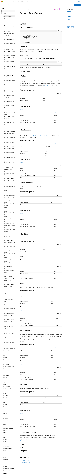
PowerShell (32, 9)
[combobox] (8, 11)
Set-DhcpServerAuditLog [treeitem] (9, 278)
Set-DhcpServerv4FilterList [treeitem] (9, 299)
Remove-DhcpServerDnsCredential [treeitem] (9, 177)
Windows (26, 9)
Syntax (69, 11)
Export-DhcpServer (26, 460)
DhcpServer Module (27, 17)
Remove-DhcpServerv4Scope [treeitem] (8, 236)
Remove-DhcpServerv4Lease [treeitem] (9, 200)
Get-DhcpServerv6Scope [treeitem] (9, 148)
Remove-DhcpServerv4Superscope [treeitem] (9, 239)
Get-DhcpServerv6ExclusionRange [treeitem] (9, 126)
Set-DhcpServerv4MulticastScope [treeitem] (9, 303)
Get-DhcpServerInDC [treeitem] (8, 29)
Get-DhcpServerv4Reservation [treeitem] (9, 94)
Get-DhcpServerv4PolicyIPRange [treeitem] (9, 91)
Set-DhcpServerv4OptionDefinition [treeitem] (9, 308)
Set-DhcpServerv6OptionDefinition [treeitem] (9, 334)
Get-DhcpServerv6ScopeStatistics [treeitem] (9, 152)
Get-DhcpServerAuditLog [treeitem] (9, 20)
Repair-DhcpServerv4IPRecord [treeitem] (8, 273)
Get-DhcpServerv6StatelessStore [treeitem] (9, 162)
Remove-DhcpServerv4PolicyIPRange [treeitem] (9, 228)
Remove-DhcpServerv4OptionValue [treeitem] (9, 222)
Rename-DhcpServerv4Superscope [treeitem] (9, 269)
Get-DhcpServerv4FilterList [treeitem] (9, 51)
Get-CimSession (46, 135)
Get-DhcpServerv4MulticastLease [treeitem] (9, 65)
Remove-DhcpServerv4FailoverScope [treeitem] (9, 194)
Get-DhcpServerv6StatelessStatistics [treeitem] (9, 157)
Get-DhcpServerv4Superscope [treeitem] (9, 108)
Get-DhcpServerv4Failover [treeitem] (9, 47)
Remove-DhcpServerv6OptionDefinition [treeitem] (9, 254)
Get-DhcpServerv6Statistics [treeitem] (9, 165)
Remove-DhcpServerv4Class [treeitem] (9, 182)
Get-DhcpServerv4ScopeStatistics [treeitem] (9, 101)
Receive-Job (47, 85)
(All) (21, 109)
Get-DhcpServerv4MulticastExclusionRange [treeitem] (9, 61)
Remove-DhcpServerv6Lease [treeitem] (9, 250)
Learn (21, 9)
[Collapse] (15, 8)
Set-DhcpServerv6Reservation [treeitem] (9, 342)
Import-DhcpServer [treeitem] (8, 169)
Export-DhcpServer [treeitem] (8, 18)
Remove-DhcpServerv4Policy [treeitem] (9, 225)
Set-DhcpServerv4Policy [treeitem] (9, 315)
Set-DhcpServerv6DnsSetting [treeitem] (9, 329)
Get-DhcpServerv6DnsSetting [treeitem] (9, 121)
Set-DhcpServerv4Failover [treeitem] (9, 297)
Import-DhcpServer (26, 462)
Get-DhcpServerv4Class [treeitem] (8, 35)
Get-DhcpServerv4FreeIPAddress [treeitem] (9, 54)
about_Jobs (49, 87)
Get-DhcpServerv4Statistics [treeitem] (9, 105)
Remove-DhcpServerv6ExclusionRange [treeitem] (9, 246)
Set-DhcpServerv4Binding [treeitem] (9, 288)
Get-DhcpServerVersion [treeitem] (8, 167)
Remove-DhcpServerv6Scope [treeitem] (8, 265)
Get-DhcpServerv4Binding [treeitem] (9, 33)
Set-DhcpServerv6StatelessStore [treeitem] (9, 347)
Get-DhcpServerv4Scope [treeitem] (9, 97)
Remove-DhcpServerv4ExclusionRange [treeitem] (9, 187)
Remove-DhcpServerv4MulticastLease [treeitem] (9, 208)
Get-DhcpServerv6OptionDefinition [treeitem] (9, 137)
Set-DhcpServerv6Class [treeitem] (8, 326)
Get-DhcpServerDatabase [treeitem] (9, 23)
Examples (69, 14)
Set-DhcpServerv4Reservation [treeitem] (9, 318)
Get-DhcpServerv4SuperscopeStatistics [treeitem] (9, 113)
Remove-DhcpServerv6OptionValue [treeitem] (9, 258)
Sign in (79, 1)
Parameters (70, 16)
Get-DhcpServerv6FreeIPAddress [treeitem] (9, 130)
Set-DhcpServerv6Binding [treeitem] (9, 324)
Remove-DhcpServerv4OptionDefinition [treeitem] (9, 218)
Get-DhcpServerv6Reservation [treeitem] (9, 145)
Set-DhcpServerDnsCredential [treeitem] (9, 283)
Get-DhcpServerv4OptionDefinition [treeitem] (9, 81)
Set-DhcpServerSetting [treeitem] (8, 286)
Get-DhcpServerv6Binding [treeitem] (9, 116)
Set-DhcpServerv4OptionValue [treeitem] (9, 312)
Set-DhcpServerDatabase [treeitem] (9, 280)
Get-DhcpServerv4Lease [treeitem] (9, 57)
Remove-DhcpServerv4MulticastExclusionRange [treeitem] (9, 204)
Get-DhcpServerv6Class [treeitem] (8, 118)
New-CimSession (36, 135)
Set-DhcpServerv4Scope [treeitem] (9, 321)
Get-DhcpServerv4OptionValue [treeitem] (9, 85)
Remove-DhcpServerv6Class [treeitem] (9, 242)
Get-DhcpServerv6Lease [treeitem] (9, 133)
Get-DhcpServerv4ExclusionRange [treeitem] (9, 43)
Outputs (69, 19)
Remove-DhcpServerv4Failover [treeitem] (8, 191)
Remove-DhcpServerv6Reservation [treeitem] (9, 262)
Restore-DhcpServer (26, 464)
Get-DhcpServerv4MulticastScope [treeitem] (9, 70)
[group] (41, 64)
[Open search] (76, 2)
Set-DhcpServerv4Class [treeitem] (8, 291)
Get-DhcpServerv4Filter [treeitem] (8, 49)
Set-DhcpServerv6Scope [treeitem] (9, 344)
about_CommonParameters (26, 440)
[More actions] (61, 9)
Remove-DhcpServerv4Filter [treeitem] (9, 197)
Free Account (77, 5)
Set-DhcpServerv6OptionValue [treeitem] (9, 338)
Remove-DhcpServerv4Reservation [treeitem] (9, 232)
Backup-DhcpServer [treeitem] (8, 16)
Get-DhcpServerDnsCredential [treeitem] (9, 26)
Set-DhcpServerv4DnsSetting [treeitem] (9, 294)
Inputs (69, 17)
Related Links (69, 21)
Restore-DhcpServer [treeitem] (8, 276)
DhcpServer (38, 9)
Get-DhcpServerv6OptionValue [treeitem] (9, 141)
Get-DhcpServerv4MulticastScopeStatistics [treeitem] (9, 75)
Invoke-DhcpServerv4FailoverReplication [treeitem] (9, 173)
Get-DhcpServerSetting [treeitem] (8, 31)
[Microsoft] (2, 1)
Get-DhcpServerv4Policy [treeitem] (9, 88)
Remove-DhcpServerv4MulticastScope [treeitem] (9, 213)
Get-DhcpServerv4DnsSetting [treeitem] (9, 38)
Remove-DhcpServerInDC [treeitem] (9, 180)
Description (69, 13)
